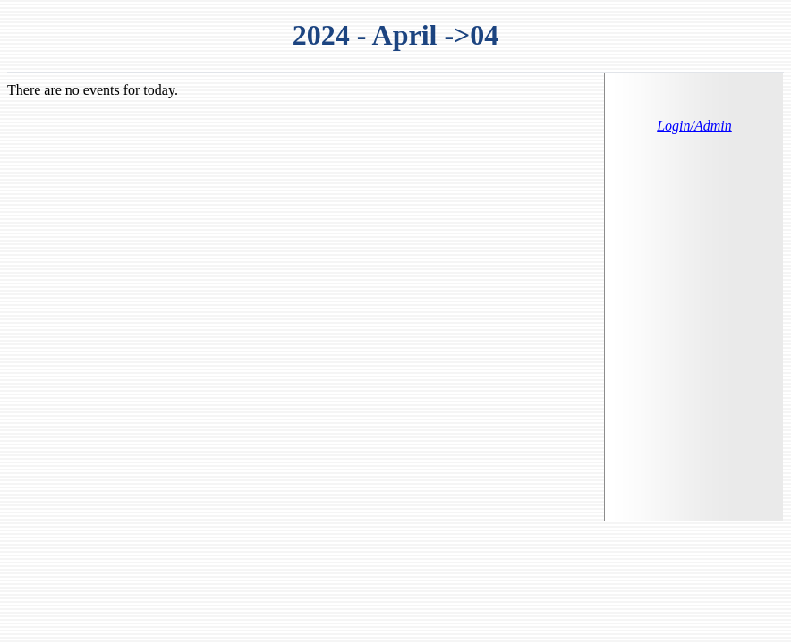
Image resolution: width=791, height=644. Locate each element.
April (405, 35)
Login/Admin (694, 125)
